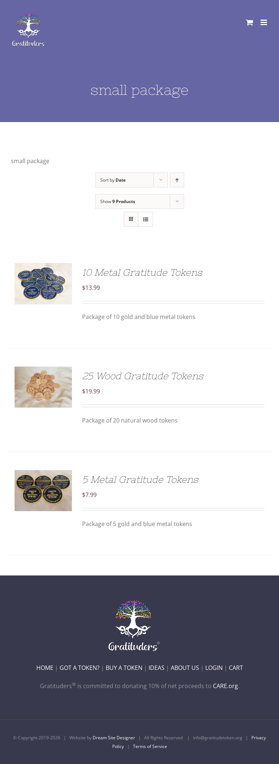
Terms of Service (150, 746)
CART (236, 668)
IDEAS (157, 668)
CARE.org (225, 686)
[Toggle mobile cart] (249, 22)
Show (117, 201)
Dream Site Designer (114, 738)
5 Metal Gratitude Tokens (140, 479)
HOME (44, 668)
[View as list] (145, 219)
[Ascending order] (177, 180)
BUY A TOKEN (124, 668)
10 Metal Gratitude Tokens (142, 272)
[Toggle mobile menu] (264, 22)
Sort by (113, 180)
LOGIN (214, 668)
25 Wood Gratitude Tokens (142, 376)
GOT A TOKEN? (80, 668)
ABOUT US (185, 668)
